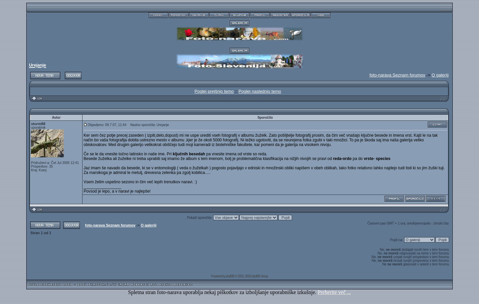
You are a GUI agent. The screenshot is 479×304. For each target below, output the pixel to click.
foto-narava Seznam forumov (110, 225)
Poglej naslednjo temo (260, 91)
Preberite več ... (334, 292)
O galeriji (440, 75)
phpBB (230, 276)
